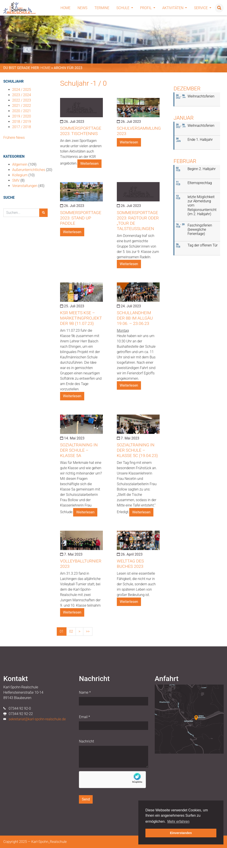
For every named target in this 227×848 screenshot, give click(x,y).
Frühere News (14, 137)
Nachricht (86, 741)
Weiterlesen (89, 164)
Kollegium (19, 175)
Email (84, 717)
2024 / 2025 (21, 89)
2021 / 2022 (21, 105)
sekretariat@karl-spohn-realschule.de (37, 719)
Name (85, 692)
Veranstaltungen (24, 186)
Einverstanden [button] (181, 833)
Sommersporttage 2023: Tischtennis (80, 131)
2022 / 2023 (21, 100)
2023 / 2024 (21, 95)
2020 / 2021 (21, 111)
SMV (16, 180)
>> (88, 631)
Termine (101, 8)
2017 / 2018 (21, 127)
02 (71, 631)
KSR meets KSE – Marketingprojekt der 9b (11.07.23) (81, 318)
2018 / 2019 (21, 121)
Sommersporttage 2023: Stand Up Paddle (80, 218)
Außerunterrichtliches (28, 170)
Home (65, 8)
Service (202, 8)
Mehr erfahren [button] (178, 821)
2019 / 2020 (21, 116)
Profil (147, 8)
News (82, 8)
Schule (124, 8)
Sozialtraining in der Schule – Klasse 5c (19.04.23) (137, 450)
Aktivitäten (174, 8)
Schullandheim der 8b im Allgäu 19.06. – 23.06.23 (135, 318)
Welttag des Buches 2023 (130, 563)
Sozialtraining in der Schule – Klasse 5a (79, 450)
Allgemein (19, 164)
